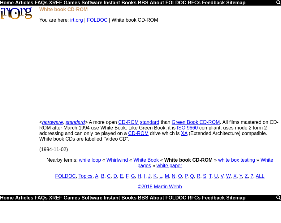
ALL (260, 176)
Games (71, 2)
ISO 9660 (187, 127)
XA (184, 133)
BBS (143, 2)
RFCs (194, 2)
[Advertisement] (159, 71)
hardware (52, 122)
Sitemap (235, 2)
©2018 (145, 186)
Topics (86, 176)
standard (75, 122)
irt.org (76, 20)
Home (7, 2)
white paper (169, 165)
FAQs (41, 2)
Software (91, 2)
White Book (146, 160)
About (157, 2)
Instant (112, 2)
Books (128, 2)
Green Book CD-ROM (196, 122)
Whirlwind (117, 160)
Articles (24, 2)
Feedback (213, 2)
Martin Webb (168, 186)
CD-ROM (128, 122)
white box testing (236, 160)
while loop (90, 160)
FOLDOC (175, 2)
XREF (55, 2)
